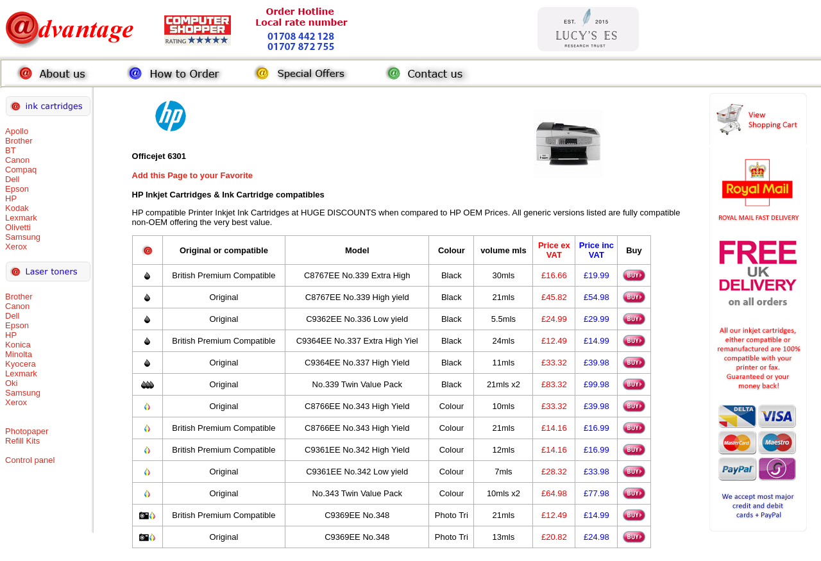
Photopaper (26, 431)
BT (10, 150)
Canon (17, 160)
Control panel (30, 460)
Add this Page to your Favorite (192, 175)
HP (11, 198)
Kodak (17, 208)
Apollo (16, 131)
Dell (12, 179)
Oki (11, 383)
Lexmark (21, 217)
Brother (19, 141)
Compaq (21, 169)
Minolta (18, 354)
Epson (17, 189)
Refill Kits (22, 441)
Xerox (16, 246)
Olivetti (18, 227)
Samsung (22, 237)
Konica (18, 344)
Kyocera (20, 364)
